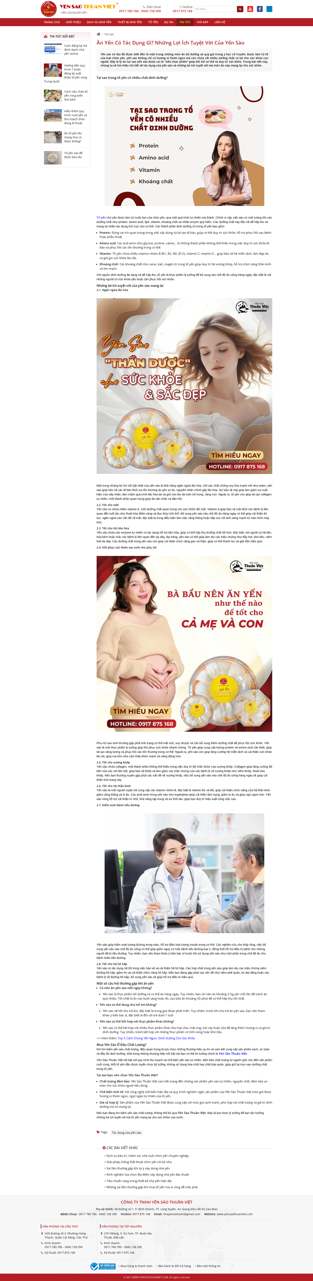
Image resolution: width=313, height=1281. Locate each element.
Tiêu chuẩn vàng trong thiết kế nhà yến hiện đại (139, 1181)
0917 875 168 (182, 11)
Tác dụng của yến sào (126, 1132)
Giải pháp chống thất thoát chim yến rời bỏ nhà (139, 1162)
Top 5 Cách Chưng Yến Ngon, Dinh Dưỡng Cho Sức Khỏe (156, 1038)
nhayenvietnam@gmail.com (181, 1214)
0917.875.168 (66, 1252)
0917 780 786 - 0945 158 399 (140, 11)
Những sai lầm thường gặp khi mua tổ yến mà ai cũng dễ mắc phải (152, 1187)
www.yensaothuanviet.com (235, 1214)
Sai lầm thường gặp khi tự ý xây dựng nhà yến (138, 1168)
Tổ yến (101, 217)
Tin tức (109, 34)
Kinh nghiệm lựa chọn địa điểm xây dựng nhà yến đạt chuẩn (148, 1174)
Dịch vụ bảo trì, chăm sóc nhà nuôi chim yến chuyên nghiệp (148, 1156)
